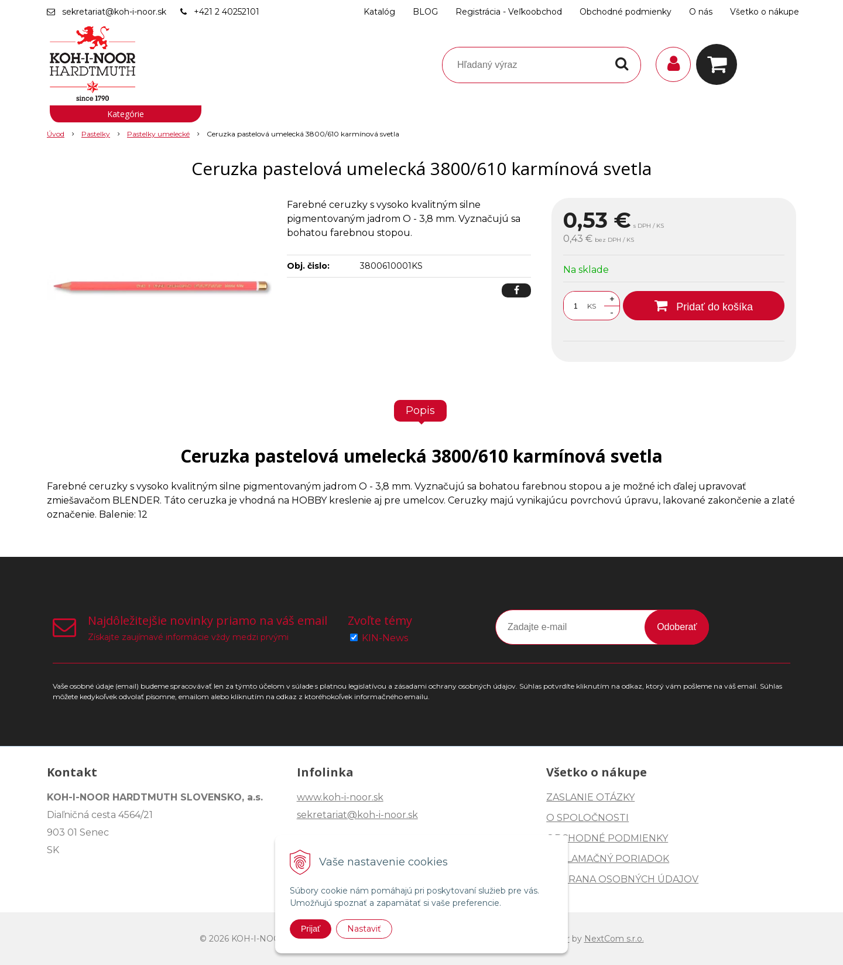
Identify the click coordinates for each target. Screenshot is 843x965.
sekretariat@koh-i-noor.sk (114, 11)
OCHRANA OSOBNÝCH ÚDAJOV (622, 879)
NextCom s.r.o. (614, 938)
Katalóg (379, 11)
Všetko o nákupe (764, 11)
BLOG (425, 11)
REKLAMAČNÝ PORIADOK (607, 858)
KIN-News (385, 638)
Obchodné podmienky (625, 11)
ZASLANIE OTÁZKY (590, 797)
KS (591, 306)
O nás (700, 11)
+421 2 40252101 (226, 11)
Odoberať (677, 627)
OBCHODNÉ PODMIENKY (607, 838)
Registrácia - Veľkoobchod (508, 11)
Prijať (310, 928)
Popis (420, 410)
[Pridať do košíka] (703, 305)
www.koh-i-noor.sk (340, 797)
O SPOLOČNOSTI (587, 817)
